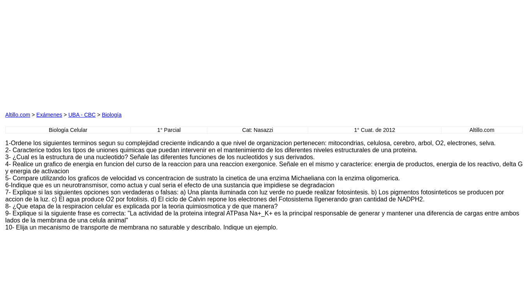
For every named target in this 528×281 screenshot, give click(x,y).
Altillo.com (17, 115)
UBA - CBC (81, 115)
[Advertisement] (94, 54)
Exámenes (49, 115)
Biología (112, 115)
